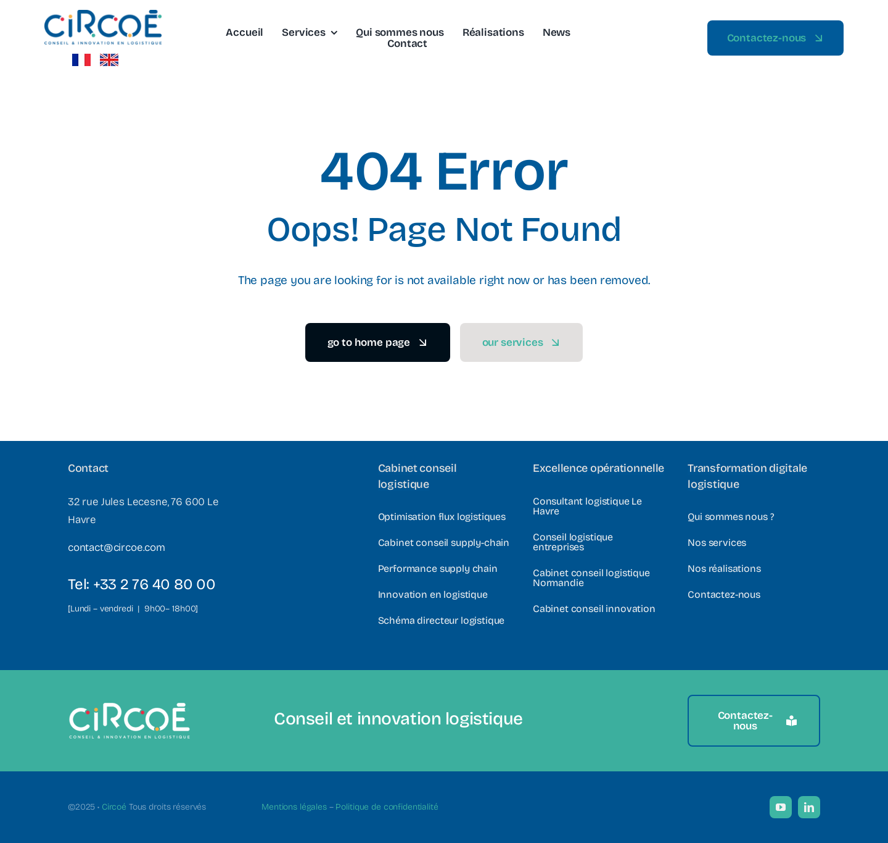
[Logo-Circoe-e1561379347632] (103, 15)
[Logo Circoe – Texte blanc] (129, 707)
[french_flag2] (81, 58)
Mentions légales (294, 807)
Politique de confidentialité (386, 807)
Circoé (114, 807)
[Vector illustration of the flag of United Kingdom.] (109, 58)
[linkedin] (809, 807)
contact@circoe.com (116, 547)
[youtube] (781, 807)
